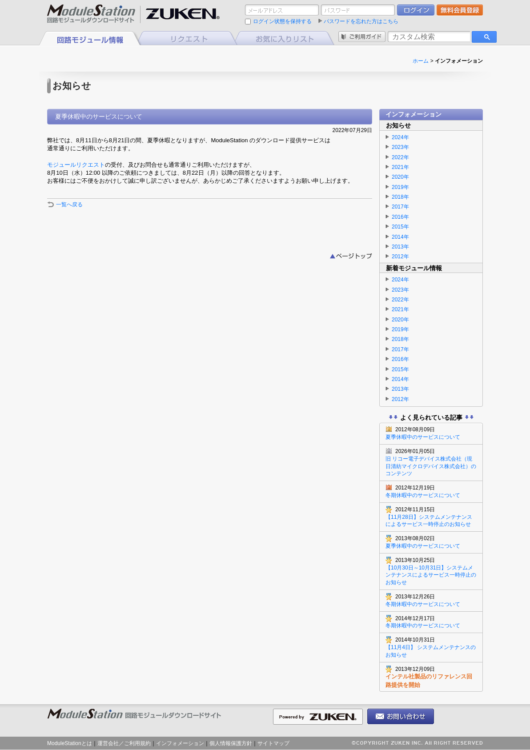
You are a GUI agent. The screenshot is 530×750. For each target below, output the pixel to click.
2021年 (400, 167)
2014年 (400, 237)
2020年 (400, 177)
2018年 (400, 197)
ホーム (421, 61)
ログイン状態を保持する (282, 21)
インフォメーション (180, 743)
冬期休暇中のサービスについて (431, 491)
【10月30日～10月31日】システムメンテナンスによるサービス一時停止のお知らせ (431, 571)
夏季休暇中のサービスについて (431, 433)
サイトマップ (273, 743)
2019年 (400, 187)
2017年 (400, 207)
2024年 (400, 137)
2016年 (400, 217)
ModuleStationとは (69, 743)
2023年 (400, 147)
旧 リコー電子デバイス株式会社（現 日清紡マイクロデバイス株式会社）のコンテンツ (431, 462)
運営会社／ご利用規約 (124, 743)
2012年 (400, 256)
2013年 (400, 247)
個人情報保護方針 (230, 743)
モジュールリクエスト (76, 164)
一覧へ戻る (69, 204)
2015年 (400, 227)
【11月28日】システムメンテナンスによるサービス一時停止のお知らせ (431, 517)
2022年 (400, 157)
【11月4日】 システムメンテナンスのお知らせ (431, 647)
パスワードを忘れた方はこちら (361, 21)
